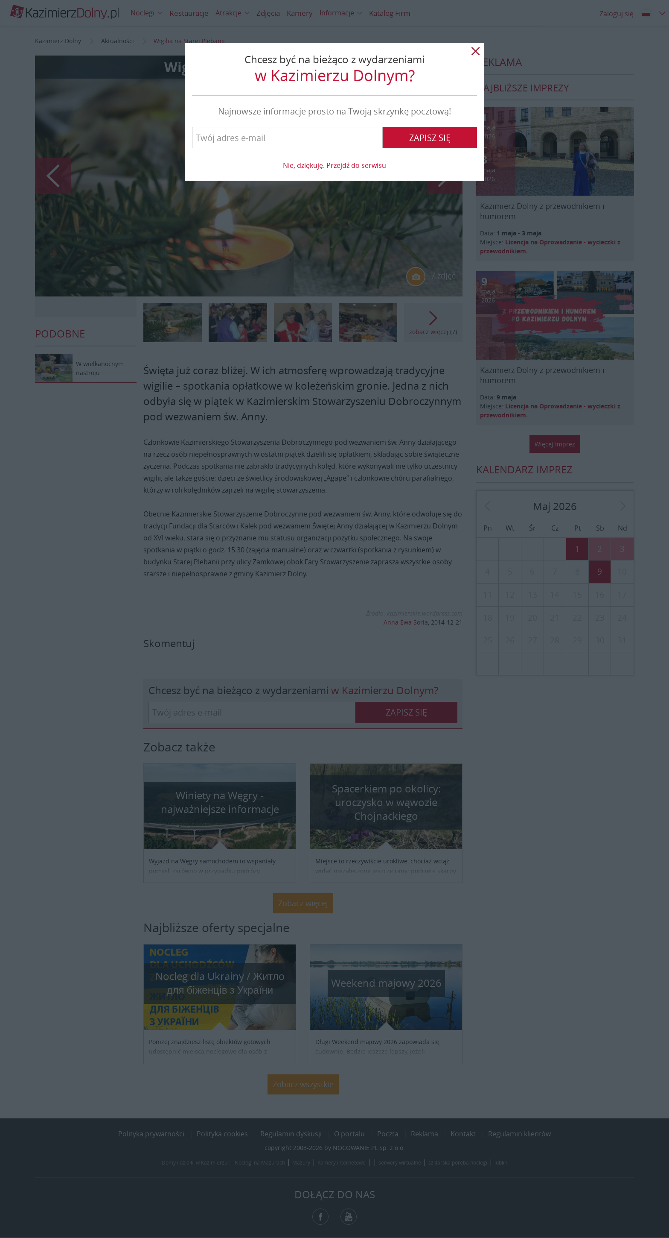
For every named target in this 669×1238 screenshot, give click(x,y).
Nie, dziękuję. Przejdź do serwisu (334, 165)
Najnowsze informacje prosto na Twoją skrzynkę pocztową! (334, 111)
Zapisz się (430, 138)
